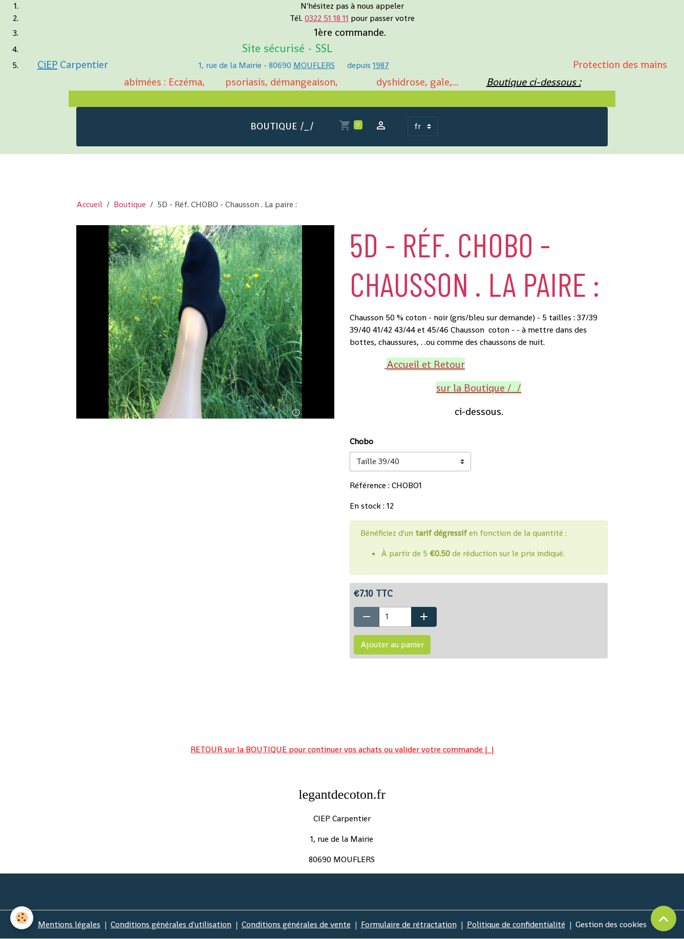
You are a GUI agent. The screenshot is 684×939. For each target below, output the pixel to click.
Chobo (361, 441)
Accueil (89, 204)
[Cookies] (21, 917)
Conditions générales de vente (296, 924)
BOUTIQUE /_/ (282, 126)
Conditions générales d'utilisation (171, 924)
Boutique (130, 204)
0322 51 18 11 (327, 18)
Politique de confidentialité (516, 924)
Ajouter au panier (392, 644)
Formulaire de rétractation (409, 924)
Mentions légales (69, 924)
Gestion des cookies (611, 924)
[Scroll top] (663, 918)
